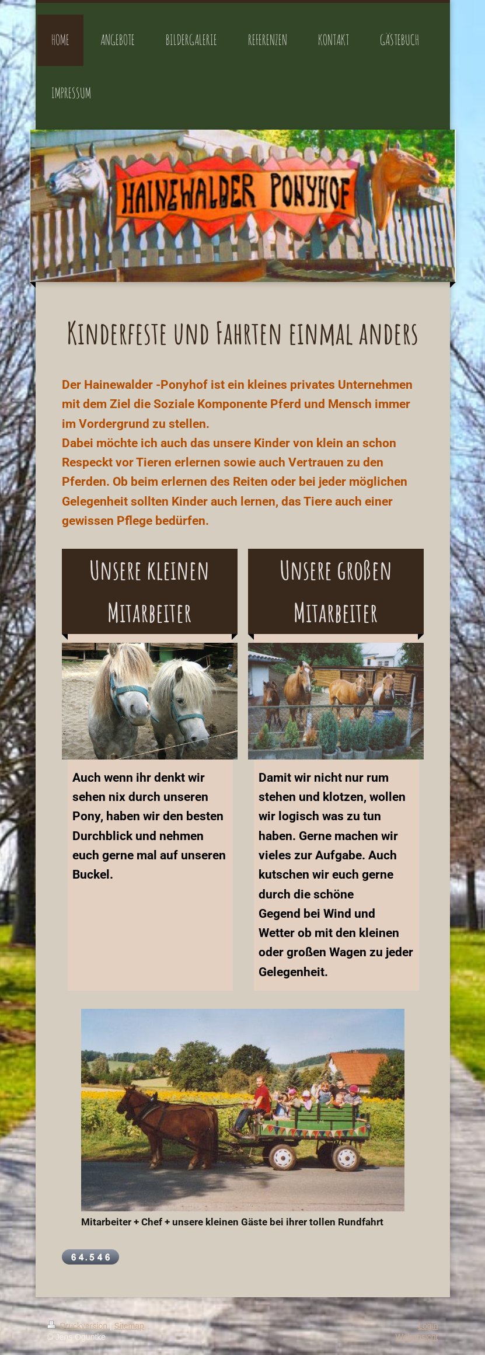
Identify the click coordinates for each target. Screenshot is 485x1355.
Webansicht (417, 1337)
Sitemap (129, 1325)
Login (428, 1325)
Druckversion (78, 1325)
